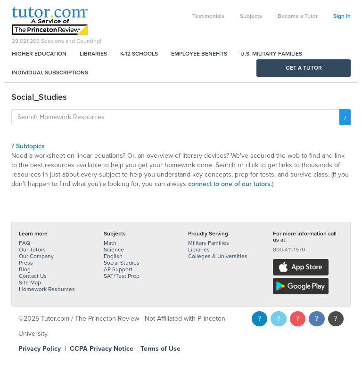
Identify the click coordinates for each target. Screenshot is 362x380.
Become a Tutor (298, 16)
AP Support (118, 269)
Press (26, 262)
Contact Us (33, 276)
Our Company (36, 256)
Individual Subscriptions (50, 72)
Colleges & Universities (217, 256)
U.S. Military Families (271, 53)
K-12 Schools (139, 53)
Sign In (342, 16)
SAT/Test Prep (122, 276)
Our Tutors (32, 249)
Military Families (208, 243)
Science (114, 249)
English (113, 256)
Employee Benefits (199, 53)
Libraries (93, 53)
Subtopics (28, 146)
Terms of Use (160, 349)
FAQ (24, 243)
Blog (25, 269)
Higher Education (39, 53)
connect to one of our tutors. (230, 184)
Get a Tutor (304, 68)
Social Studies (122, 262)
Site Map (30, 282)
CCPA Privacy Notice (101, 349)
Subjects (251, 16)
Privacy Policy (39, 349)
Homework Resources (47, 289)
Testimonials (208, 16)
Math (110, 243)
